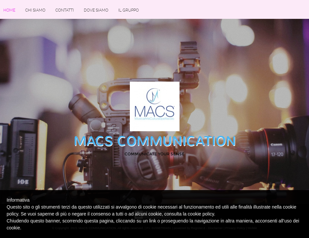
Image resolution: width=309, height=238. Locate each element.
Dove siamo (96, 10)
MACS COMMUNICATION (155, 141)
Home (9, 10)
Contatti (64, 10)
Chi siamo (35, 10)
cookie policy (201, 214)
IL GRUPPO (128, 10)
